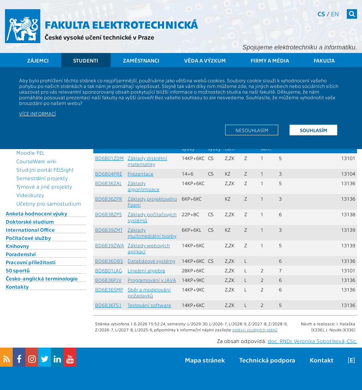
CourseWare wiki (36, 161)
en (335, 13)
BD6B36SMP (109, 289)
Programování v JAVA (152, 280)
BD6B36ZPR (108, 199)
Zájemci (38, 60)
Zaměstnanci (141, 60)
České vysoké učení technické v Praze (99, 37)
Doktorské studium (30, 221)
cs (321, 13)
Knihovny (17, 246)
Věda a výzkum (205, 60)
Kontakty (17, 286)
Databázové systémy (151, 261)
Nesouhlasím (251, 130)
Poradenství (21, 254)
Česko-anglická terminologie (42, 278)
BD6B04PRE (108, 174)
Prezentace (140, 174)
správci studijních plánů (255, 329)
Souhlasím (313, 130)
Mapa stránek (205, 360)
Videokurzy (30, 195)
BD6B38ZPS (108, 214)
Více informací (37, 113)
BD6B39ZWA (109, 245)
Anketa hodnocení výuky (36, 213)
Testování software (149, 305)
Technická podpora (267, 360)
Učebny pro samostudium (48, 203)
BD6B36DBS (109, 261)
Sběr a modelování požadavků (149, 292)
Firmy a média (270, 60)
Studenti (85, 60)
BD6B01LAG (108, 270)
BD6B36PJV (108, 280)
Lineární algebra (146, 270)
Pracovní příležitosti (31, 262)
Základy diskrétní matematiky (147, 161)
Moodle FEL (30, 152)
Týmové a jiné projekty (44, 186)
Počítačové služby (28, 238)
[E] (351, 360)
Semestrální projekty (42, 178)
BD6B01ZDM (109, 158)
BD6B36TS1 (108, 305)
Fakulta (324, 60)
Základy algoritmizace (143, 186)
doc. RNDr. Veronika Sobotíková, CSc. (312, 341)
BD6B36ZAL (108, 183)
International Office (30, 229)
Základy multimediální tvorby (152, 233)
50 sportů (18, 270)
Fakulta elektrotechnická (121, 24)
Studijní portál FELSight (45, 169)
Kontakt (321, 360)
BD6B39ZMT (109, 230)
